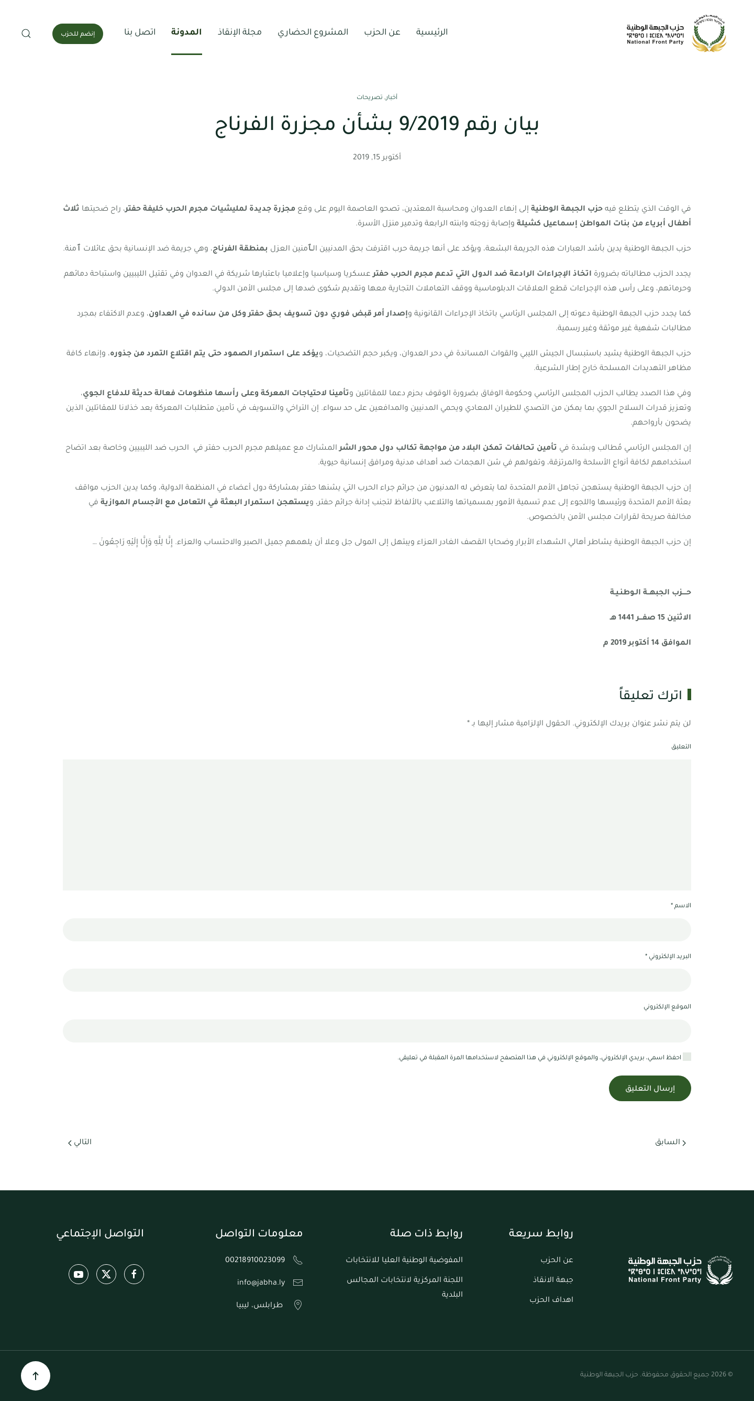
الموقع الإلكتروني (667, 1007)
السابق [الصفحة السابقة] (670, 1143)
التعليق (681, 747)
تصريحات (370, 98)
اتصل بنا (140, 33)
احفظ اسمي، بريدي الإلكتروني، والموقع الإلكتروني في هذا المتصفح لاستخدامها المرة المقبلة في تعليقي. (544, 1057)
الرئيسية (432, 33)
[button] (26, 34)
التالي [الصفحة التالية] (80, 1143)
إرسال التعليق (650, 1089)
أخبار (391, 98)
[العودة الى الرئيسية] (678, 33)
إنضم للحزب (78, 34)
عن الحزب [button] (382, 33)
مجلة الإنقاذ (240, 33)
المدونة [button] (186, 33)
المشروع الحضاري (313, 33)
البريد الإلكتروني (668, 957)
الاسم (681, 906)
